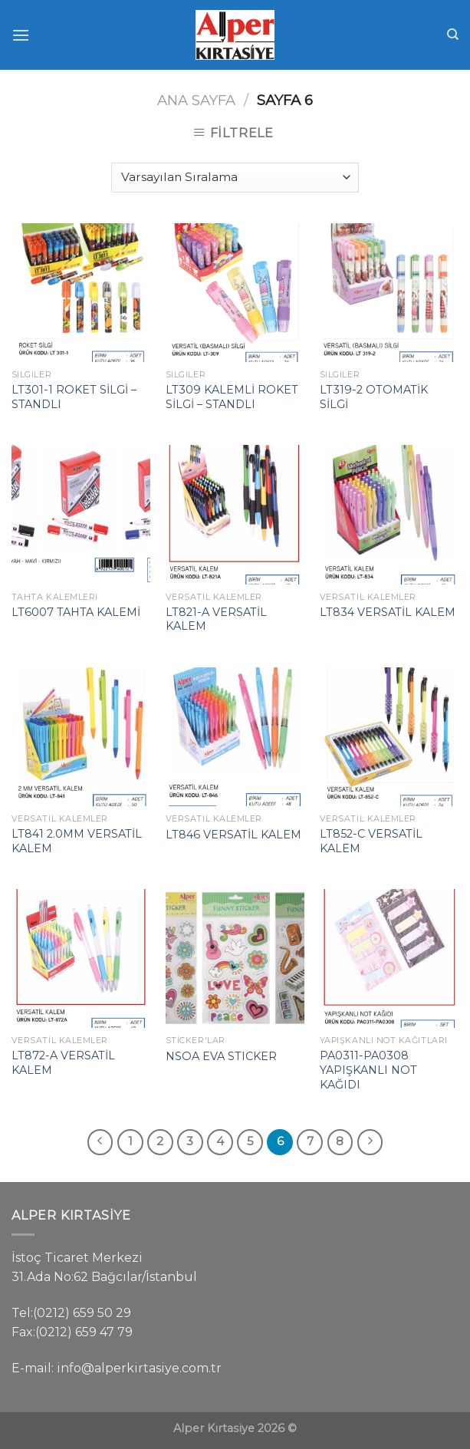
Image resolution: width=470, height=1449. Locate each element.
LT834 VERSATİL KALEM (387, 612)
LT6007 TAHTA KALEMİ (76, 612)
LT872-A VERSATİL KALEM (63, 1063)
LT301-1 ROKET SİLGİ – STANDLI (74, 397)
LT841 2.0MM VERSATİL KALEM (77, 841)
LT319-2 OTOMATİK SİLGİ (374, 397)
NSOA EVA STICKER (221, 1056)
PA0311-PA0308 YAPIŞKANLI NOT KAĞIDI (368, 1070)
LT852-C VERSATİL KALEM (371, 841)
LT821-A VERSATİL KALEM (216, 619)
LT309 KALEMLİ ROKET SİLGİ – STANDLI (232, 397)
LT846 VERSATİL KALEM (233, 834)
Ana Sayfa (196, 100)
